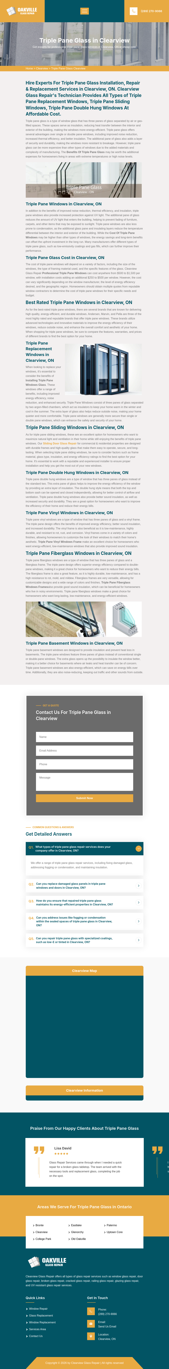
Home (29, 68)
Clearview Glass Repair (85, 1362)
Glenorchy (77, 1232)
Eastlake (76, 1225)
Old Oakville (78, 1239)
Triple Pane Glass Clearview (68, 68)
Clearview (42, 68)
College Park (43, 1239)
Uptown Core (115, 1232)
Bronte (40, 1225)
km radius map (84, 1026)
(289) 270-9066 (151, 11)
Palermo (112, 1225)
